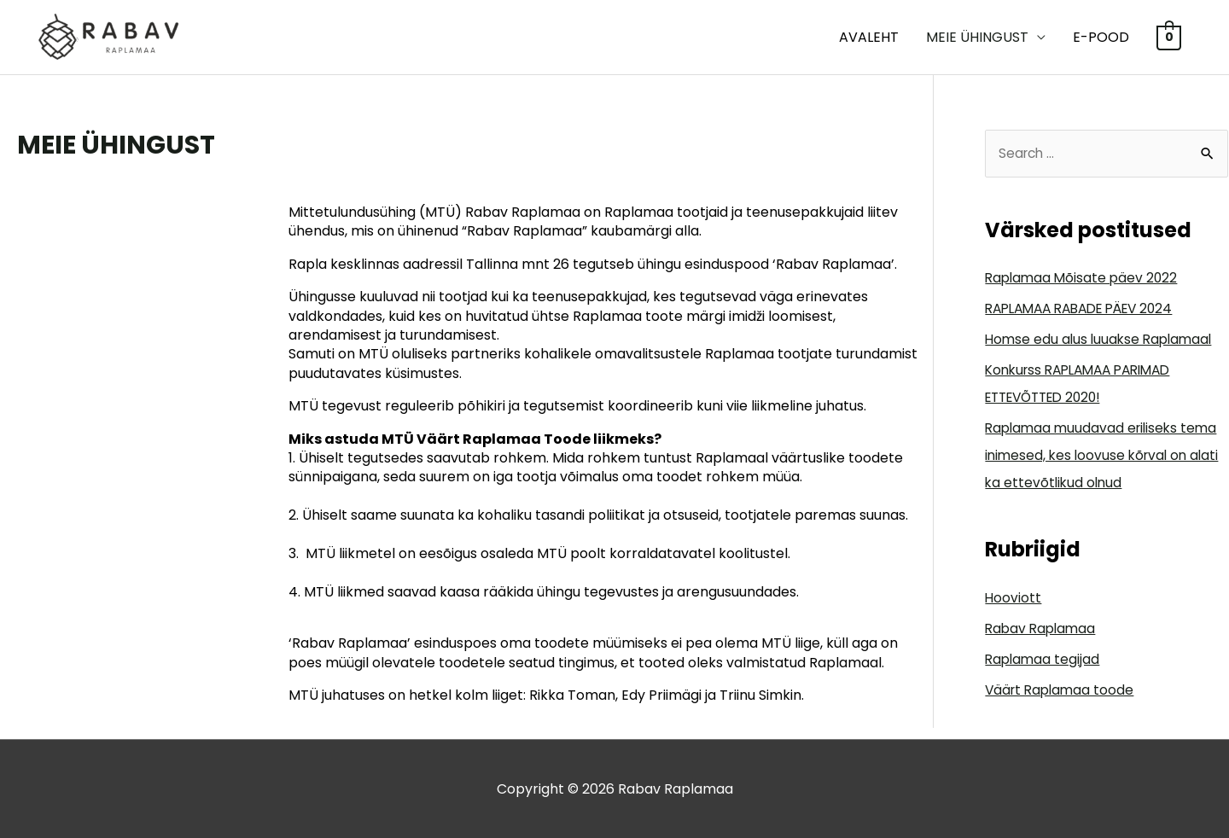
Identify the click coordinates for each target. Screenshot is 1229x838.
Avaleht (869, 37)
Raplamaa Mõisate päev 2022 (1084, 279)
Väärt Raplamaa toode (1062, 691)
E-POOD (1101, 37)
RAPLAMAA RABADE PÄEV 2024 (1087, 310)
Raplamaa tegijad (1044, 660)
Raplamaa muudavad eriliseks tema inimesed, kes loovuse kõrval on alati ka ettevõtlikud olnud (1105, 457)
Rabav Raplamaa (1042, 629)
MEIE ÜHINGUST (977, 37)
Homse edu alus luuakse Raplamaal (1102, 341)
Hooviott (1013, 598)
